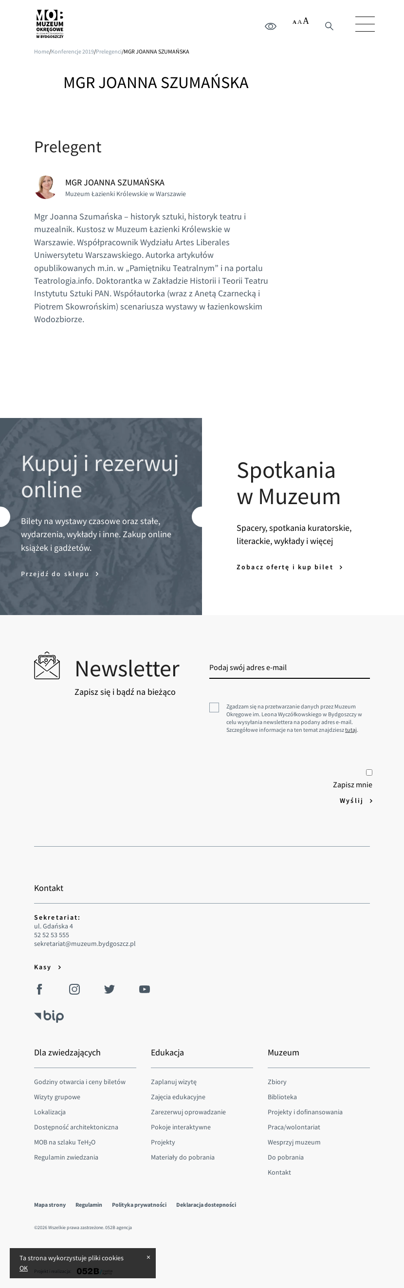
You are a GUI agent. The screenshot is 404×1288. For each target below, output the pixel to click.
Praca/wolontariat (294, 1127)
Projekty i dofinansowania (305, 1111)
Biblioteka (282, 1096)
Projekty (163, 1142)
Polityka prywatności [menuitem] (139, 1204)
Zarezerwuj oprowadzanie (188, 1111)
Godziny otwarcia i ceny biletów (80, 1081)
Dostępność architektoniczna (76, 1127)
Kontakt (279, 1172)
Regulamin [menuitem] (88, 1204)
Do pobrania (286, 1157)
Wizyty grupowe (57, 1096)
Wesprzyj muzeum (294, 1142)
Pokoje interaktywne (181, 1127)
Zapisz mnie (352, 779)
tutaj (351, 729)
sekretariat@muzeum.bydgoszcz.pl (85, 944)
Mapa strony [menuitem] (50, 1204)
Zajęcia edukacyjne (178, 1096)
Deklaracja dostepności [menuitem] (206, 1204)
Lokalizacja (50, 1111)
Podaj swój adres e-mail (248, 667)
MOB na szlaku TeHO (64, 1142)
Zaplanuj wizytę (174, 1081)
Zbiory (277, 1081)
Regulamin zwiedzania (66, 1157)
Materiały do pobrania (183, 1157)
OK (23, 1268)
